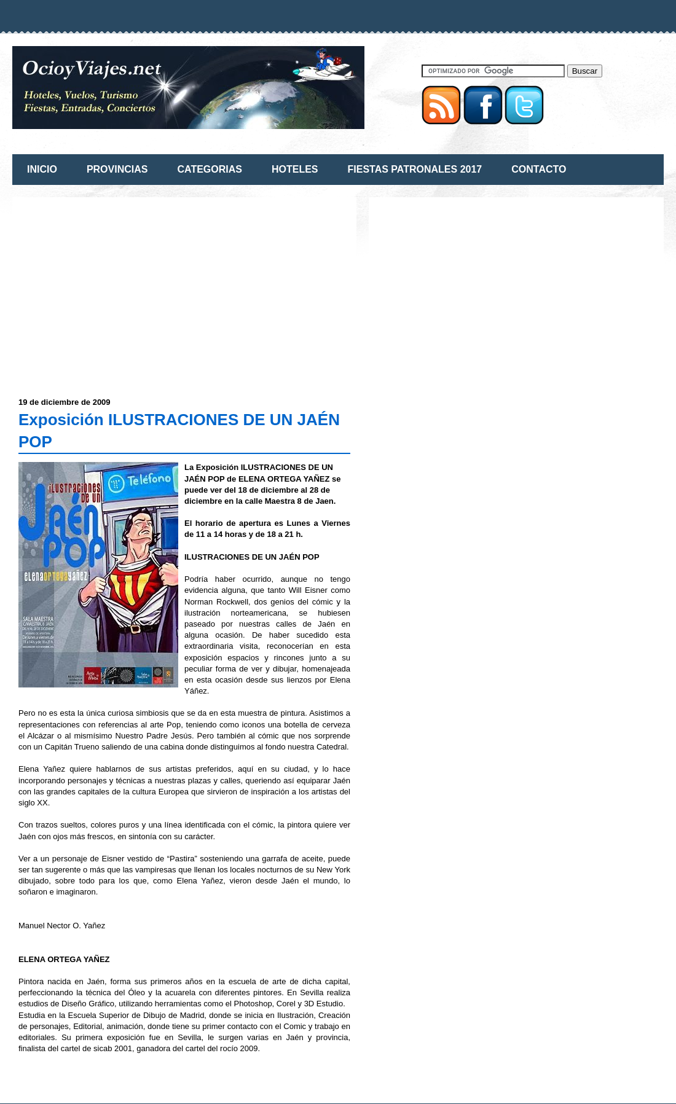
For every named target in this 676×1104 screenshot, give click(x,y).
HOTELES (295, 169)
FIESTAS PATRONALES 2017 (415, 169)
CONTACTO (538, 169)
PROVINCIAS (117, 169)
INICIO (42, 169)
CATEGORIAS (209, 169)
